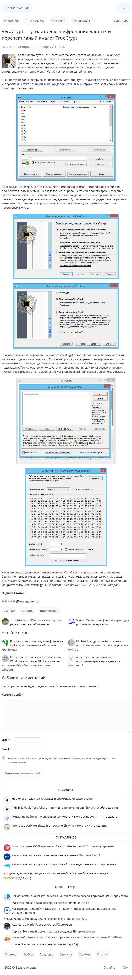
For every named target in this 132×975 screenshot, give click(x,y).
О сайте (109, 967)
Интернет (59, 21)
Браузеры (46, 954)
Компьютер (83, 21)
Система (121, 21)
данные (9, 611)
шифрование (49, 611)
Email (6, 749)
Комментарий (12, 694)
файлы (28, 954)
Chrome (102, 954)
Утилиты (27, 611)
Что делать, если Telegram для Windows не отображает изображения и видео (55, 873)
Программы (35, 21)
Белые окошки (17, 8)
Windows (11, 21)
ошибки (84, 954)
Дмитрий (24, 47)
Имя (6, 740)
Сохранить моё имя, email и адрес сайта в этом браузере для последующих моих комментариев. (61, 760)
